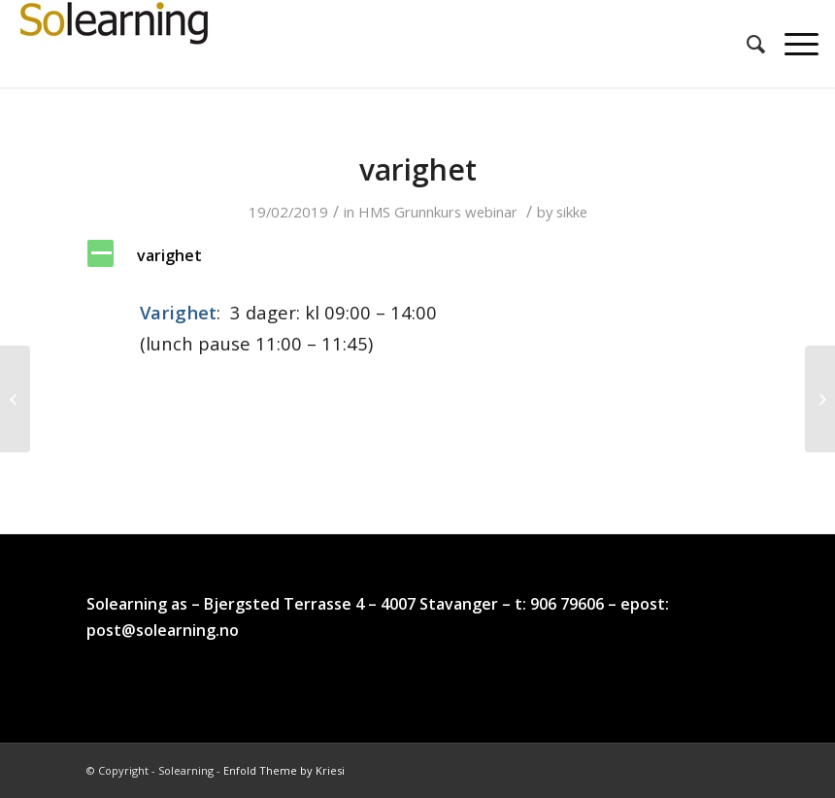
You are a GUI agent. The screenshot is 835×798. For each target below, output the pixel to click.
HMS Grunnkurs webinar (438, 211)
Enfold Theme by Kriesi (284, 770)
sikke (571, 211)
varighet (418, 169)
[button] (417, 256)
